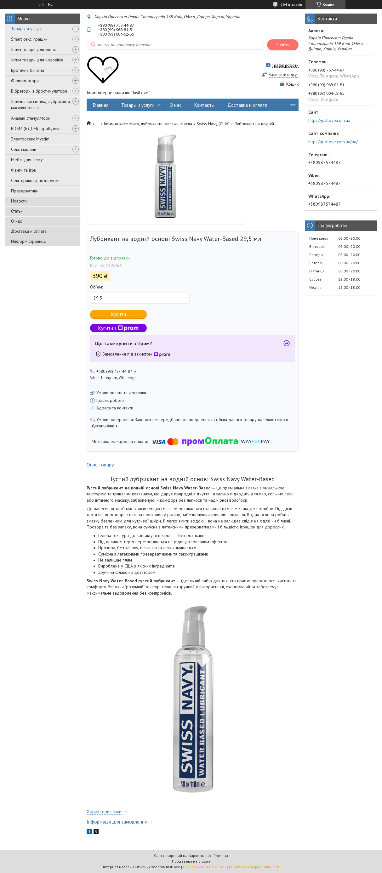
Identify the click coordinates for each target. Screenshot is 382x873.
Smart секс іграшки (29, 39)
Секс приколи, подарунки (35, 180)
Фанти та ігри (23, 170)
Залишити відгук (284, 74)
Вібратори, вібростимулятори (39, 91)
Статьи (17, 211)
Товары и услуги (27, 28)
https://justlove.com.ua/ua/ (333, 142)
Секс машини (23, 149)
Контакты (204, 105)
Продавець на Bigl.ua (191, 861)
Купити (118, 314)
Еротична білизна (27, 70)
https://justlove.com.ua (329, 120)
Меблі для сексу (27, 160)
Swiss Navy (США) (213, 124)
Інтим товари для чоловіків (37, 60)
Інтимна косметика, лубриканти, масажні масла (41, 105)
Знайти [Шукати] (283, 45)
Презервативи (24, 191)
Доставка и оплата (29, 231)
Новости (19, 201)
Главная (100, 105)
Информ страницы (29, 241)
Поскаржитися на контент (205, 866)
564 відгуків (291, 4)
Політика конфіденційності (255, 866)
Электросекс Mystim (30, 139)
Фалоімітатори (25, 80)
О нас (16, 221)
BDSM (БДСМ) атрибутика (35, 128)
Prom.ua (221, 855)
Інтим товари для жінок (33, 49)
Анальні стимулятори (30, 118)
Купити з (118, 328)
